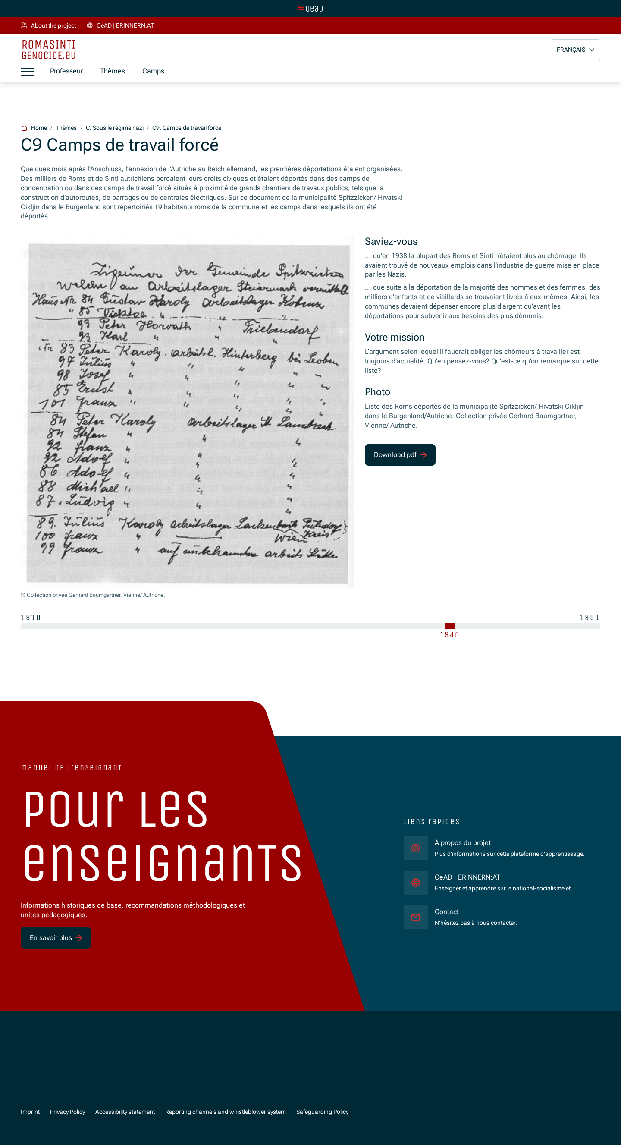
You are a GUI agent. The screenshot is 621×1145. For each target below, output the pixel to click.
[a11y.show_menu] (27, 72)
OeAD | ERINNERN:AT (510, 877)
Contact (447, 912)
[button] (576, 49)
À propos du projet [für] (463, 843)
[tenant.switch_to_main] (310, 8)
